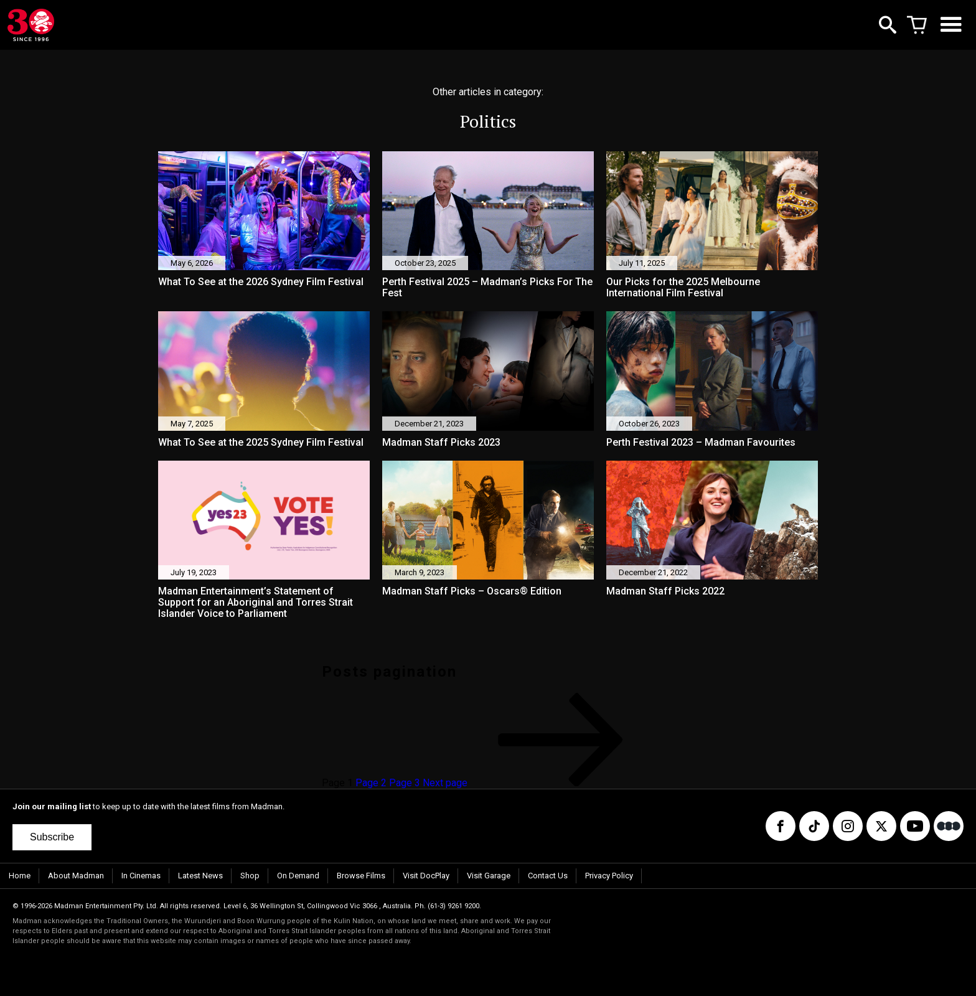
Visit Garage (488, 875)
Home (19, 875)
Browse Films (361, 875)
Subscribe (52, 837)
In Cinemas (141, 875)
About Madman (76, 875)
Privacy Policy (609, 875)
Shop (250, 875)
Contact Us (548, 875)
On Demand (298, 875)
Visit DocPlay (426, 875)
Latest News (200, 875)
